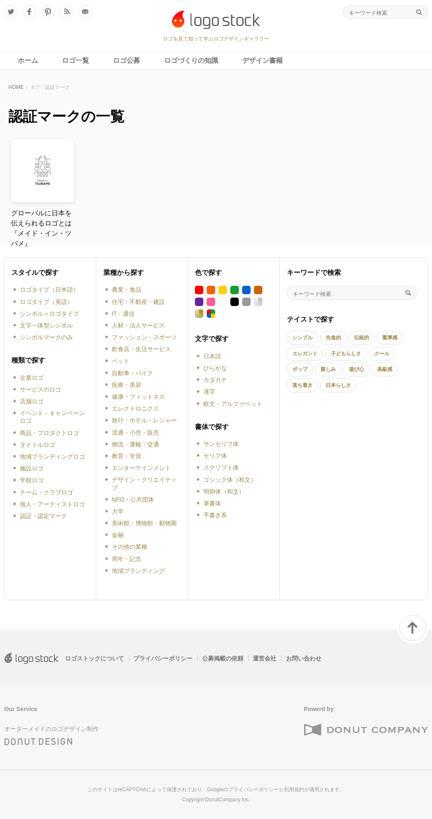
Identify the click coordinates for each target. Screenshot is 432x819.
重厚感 (389, 338)
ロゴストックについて (94, 658)
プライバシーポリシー (162, 658)
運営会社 (264, 658)
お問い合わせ (303, 658)
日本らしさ (338, 385)
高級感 (384, 369)
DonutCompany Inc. (227, 800)
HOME (16, 87)
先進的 (333, 338)
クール (381, 354)
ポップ (300, 369)
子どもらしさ (346, 354)
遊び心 (356, 369)
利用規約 (294, 789)
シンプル (302, 338)
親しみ (328, 369)
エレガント (305, 354)
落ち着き (302, 385)
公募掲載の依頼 (222, 658)
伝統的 (361, 338)
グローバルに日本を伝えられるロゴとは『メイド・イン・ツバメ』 (41, 228)
